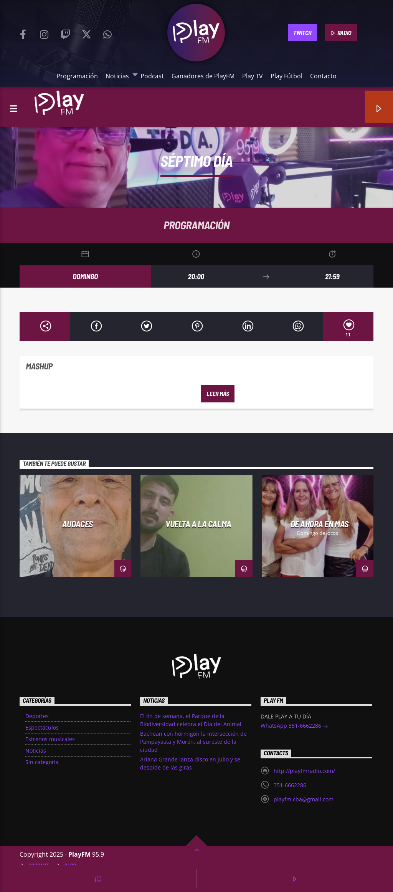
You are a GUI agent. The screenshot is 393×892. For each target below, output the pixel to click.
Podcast (152, 76)
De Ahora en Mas (319, 524)
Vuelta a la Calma (198, 524)
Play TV (252, 76)
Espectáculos (42, 727)
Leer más (217, 393)
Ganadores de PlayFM (203, 76)
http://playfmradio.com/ (304, 771)
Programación (77, 76)
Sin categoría (42, 762)
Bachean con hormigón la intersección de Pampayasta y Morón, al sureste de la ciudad (193, 741)
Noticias (119, 76)
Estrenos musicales (50, 739)
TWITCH (302, 32)
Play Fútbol (286, 76)
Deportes (37, 716)
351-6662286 (290, 785)
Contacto (323, 76)
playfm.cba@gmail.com (304, 799)
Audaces (77, 524)
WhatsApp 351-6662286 (294, 726)
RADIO (341, 33)
